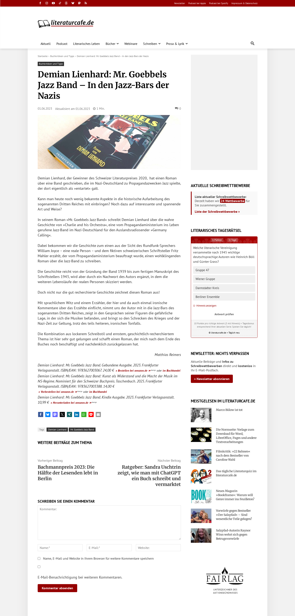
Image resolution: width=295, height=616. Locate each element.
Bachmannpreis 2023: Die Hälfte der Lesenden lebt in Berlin (68, 472)
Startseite (43, 56)
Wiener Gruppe (205, 279)
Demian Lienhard (57, 429)
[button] (253, 44)
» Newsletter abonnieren (212, 379)
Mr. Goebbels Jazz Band (82, 429)
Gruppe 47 (202, 270)
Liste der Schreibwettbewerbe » (217, 211)
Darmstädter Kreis (207, 288)
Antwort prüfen (224, 314)
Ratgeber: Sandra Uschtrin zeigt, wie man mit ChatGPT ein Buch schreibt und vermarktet (149, 475)
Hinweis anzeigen (204, 305)
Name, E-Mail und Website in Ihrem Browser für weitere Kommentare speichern (98, 558)
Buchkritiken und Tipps (62, 56)
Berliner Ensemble (208, 297)
